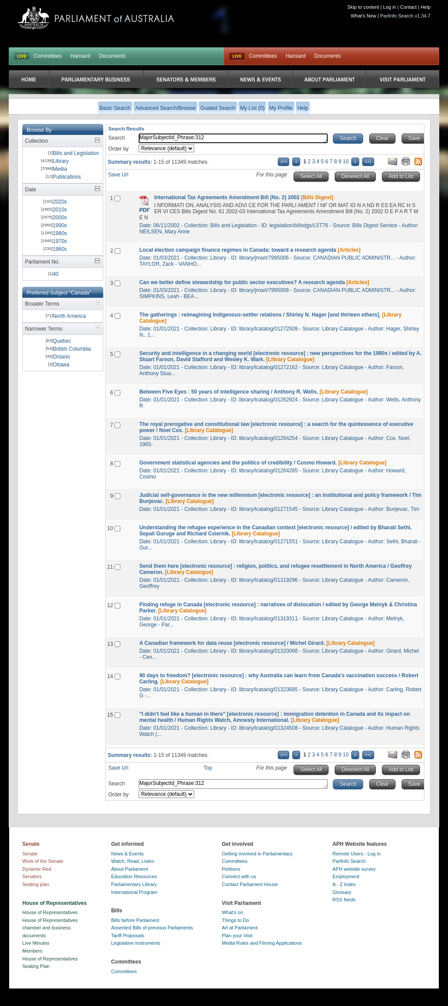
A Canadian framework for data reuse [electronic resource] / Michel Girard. (232, 643)
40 (55, 274)
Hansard (80, 56)
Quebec (61, 341)
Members (32, 950)
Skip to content (363, 7)
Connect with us (239, 876)
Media (59, 169)
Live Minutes (35, 943)
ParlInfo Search (349, 861)
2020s (59, 202)
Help (425, 7)
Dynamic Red (36, 869)
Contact (408, 7)
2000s (59, 218)
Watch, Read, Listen (132, 861)
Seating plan (35, 884)
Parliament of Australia (96, 17)
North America (69, 316)
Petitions (231, 869)
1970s (59, 241)
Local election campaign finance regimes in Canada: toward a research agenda (237, 250)
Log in (389, 7)
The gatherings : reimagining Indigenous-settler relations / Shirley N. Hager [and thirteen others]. (259, 315)
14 (110, 676)
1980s (59, 233)
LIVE (21, 56)
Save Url (118, 175)
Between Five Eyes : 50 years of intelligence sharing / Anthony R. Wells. (228, 392)
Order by (118, 149)
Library (60, 161)
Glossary (341, 892)
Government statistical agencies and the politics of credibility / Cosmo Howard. (237, 463)
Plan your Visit (237, 935)
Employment (345, 876)
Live (237, 56)
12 (110, 605)
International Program (134, 892)
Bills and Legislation (75, 153)
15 (110, 715)
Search (116, 138)
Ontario (61, 357)
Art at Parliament (240, 927)
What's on (232, 912)
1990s (59, 225)
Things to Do (235, 920)
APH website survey (353, 869)
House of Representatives (50, 912)
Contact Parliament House (250, 884)
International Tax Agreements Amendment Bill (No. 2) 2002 (226, 197)
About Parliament (129, 869)
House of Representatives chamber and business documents (50, 928)
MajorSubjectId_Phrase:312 (233, 138)
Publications (66, 177)
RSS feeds (344, 899)
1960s (59, 249)
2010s (59, 210)
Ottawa (60, 365)
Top (207, 768)
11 (110, 567)
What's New (363, 15)
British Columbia (71, 349)
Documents (112, 56)
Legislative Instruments (136, 943)
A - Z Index (344, 884)
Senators (32, 876)
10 (346, 161)
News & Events (127, 853)
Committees (48, 56)
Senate (30, 853)
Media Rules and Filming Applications (262, 943)
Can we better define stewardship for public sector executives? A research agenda (242, 282)
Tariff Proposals (127, 935)
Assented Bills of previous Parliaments (152, 927)
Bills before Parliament (135, 920)
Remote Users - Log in (356, 853)
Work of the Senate (42, 861)
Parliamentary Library (134, 884)
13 (110, 644)
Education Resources (134, 876)
